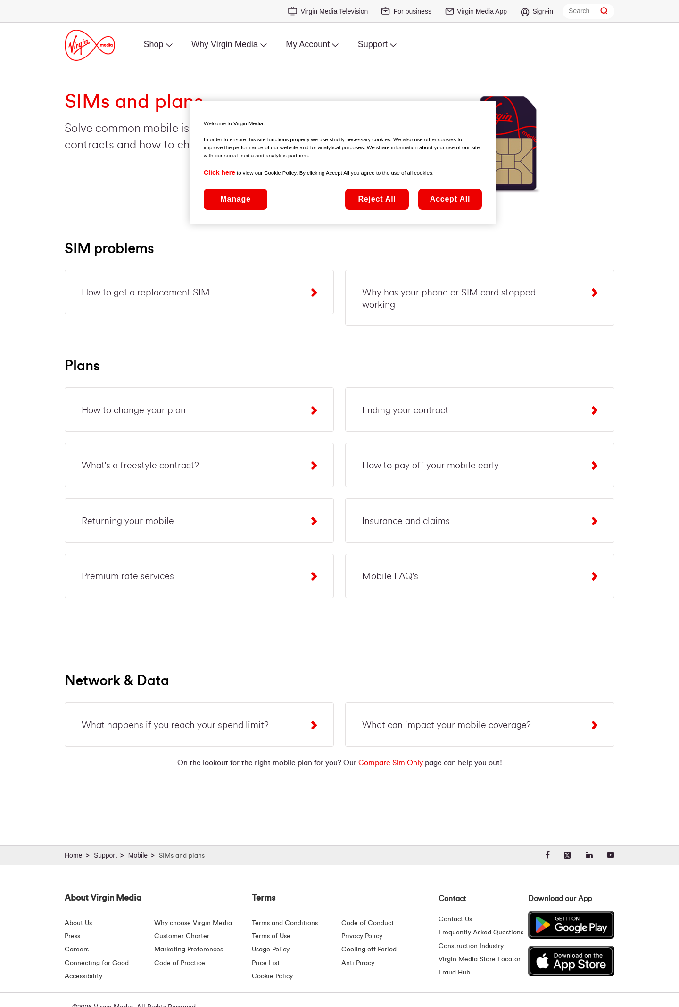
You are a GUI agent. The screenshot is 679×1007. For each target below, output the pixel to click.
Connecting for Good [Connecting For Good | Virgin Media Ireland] (97, 963)
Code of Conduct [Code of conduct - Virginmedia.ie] (367, 923)
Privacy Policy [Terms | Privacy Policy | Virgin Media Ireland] (361, 936)
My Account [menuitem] (308, 44)
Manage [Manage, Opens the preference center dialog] (235, 199)
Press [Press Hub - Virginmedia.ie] (72, 936)
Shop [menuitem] (153, 44)
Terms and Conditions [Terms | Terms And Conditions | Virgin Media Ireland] (285, 923)
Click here (219, 172)
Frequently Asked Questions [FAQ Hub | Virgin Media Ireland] (481, 932)
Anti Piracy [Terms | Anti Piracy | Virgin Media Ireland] (357, 963)
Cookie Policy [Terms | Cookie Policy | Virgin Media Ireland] (272, 976)
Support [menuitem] (373, 44)
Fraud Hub (454, 972)
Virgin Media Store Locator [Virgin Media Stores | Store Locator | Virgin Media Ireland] (480, 959)
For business (412, 11)
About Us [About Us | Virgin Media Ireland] (78, 923)
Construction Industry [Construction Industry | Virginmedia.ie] (471, 946)
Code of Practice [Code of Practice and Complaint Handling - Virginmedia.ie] (179, 963)
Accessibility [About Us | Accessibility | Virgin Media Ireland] (83, 976)
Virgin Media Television (334, 11)
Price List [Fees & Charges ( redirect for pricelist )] (266, 963)
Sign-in (542, 11)
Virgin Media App (482, 11)
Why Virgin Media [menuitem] (224, 44)
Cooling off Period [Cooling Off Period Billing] (369, 949)
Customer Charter (181, 936)
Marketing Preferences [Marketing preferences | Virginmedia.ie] (188, 949)
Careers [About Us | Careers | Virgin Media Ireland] (77, 949)
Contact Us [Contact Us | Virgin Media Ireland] (455, 919)
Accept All (450, 199)
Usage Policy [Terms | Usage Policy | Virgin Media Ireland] (271, 949)
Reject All (377, 199)
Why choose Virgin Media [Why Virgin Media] (193, 923)
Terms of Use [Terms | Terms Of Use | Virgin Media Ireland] (271, 936)
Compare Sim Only (390, 764)
